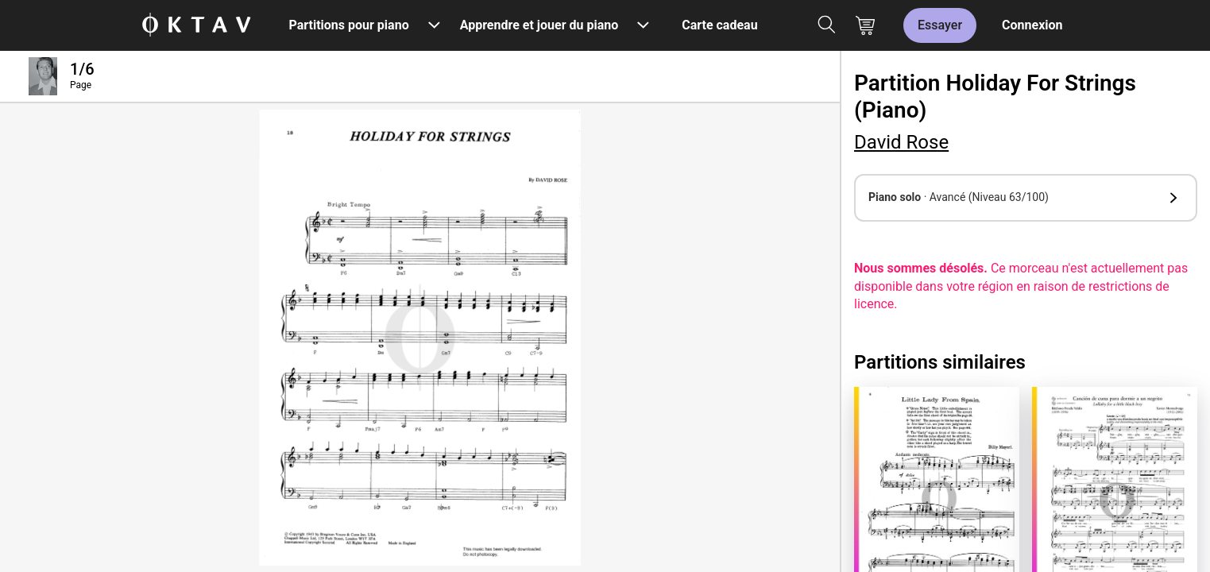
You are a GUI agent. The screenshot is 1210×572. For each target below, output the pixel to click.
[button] (1025, 198)
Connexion (1032, 25)
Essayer (940, 25)
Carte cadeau (719, 25)
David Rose (901, 142)
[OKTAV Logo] (196, 26)
